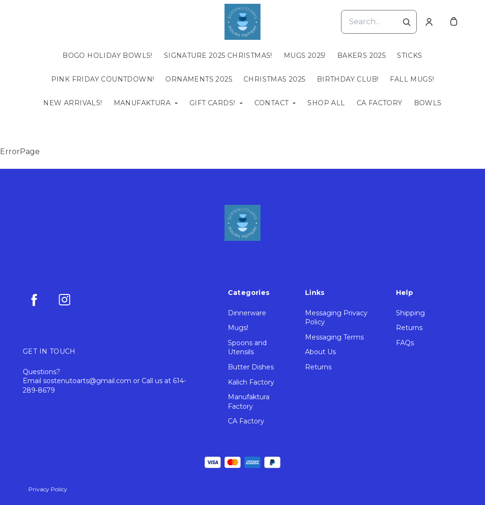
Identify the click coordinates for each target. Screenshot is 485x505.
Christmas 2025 (274, 79)
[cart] (453, 21)
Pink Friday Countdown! (102, 79)
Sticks (409, 55)
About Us (320, 352)
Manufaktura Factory (248, 402)
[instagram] (64, 299)
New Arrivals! (72, 103)
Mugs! (238, 327)
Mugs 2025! (305, 55)
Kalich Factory (251, 382)
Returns (318, 367)
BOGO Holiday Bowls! (108, 55)
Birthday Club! (348, 79)
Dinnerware (247, 313)
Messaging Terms (334, 337)
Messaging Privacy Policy (336, 318)
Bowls (428, 103)
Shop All (326, 103)
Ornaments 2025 (198, 79)
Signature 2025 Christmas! (218, 55)
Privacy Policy (47, 489)
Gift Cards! (212, 103)
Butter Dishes (251, 367)
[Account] (429, 21)
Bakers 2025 (361, 55)
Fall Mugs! (412, 79)
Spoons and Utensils (247, 348)
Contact (271, 103)
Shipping (410, 313)
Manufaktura (142, 103)
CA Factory (380, 103)
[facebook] (34, 299)
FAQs (405, 343)
